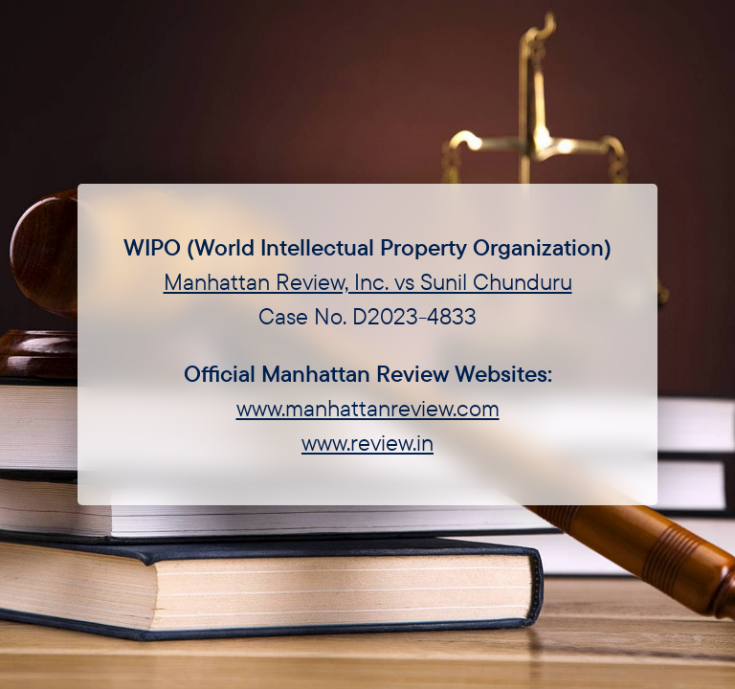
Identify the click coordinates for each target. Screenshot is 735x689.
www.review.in (367, 442)
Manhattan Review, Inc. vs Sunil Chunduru (368, 281)
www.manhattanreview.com (368, 407)
